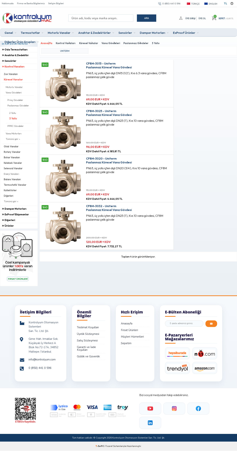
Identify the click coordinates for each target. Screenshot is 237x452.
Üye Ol (202, 18)
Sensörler (125, 32)
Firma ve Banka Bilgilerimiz (31, 3)
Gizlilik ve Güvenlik (88, 355)
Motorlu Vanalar (59, 32)
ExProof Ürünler (184, 32)
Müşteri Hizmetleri (132, 336)
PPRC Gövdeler (15, 125)
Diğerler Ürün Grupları (20, 41)
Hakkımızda (7, 3)
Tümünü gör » (13, 138)
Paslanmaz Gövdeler (18, 104)
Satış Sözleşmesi (87, 339)
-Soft (99, 445)
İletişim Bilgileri (56, 3)
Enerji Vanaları (11, 172)
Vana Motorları (14, 132)
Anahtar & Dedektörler (94, 32)
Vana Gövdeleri (14, 91)
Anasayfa (126, 322)
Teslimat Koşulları (88, 326)
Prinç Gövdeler (15, 99)
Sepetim (126, 342)
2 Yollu (12, 112)
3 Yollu (13, 117)
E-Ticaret (108, 445)
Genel (9, 32)
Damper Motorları (152, 32)
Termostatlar (30, 32)
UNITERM (64, 49)
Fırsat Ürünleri (129, 329)
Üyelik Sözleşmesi (88, 333)
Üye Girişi (190, 18)
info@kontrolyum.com (42, 358)
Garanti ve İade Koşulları (86, 347)
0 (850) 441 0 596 (171, 3)
